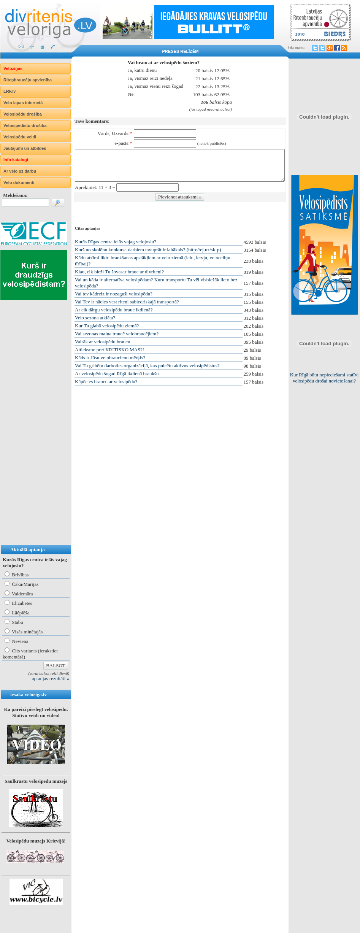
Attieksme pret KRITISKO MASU (109, 349)
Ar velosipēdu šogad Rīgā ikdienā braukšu (117, 373)
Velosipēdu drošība (22, 114)
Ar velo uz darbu (19, 171)
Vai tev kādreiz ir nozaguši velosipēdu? (113, 294)
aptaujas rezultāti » (50, 678)
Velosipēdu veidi (19, 137)
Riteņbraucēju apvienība (27, 80)
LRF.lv (9, 91)
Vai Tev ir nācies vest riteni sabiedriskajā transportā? (127, 302)
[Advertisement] (30, 430)
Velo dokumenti (18, 182)
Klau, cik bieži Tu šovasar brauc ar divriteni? (119, 272)
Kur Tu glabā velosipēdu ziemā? (107, 325)
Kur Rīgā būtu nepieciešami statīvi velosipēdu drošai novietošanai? (324, 378)
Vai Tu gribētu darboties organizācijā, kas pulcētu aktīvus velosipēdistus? (147, 365)
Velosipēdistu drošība (25, 125)
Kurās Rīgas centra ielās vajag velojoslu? (115, 241)
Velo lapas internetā (23, 102)
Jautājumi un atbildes (24, 148)
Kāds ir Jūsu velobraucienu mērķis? (110, 357)
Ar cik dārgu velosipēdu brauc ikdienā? (113, 310)
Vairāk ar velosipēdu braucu (102, 341)
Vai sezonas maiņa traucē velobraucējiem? (117, 333)
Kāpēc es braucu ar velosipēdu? (106, 381)
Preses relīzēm (180, 51)
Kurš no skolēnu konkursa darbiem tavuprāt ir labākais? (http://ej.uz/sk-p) (148, 249)
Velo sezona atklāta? (95, 318)
